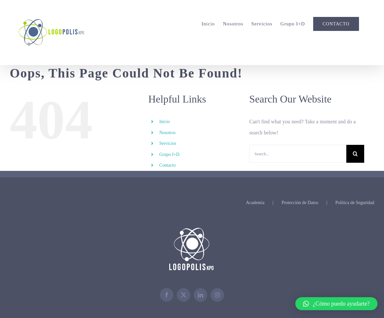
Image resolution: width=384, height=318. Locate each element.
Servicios (167, 143)
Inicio (164, 121)
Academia (255, 202)
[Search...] (297, 154)
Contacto (167, 165)
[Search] (355, 154)
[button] (336, 303)
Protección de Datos (300, 202)
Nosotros (167, 132)
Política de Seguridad (354, 202)
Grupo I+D (169, 154)
